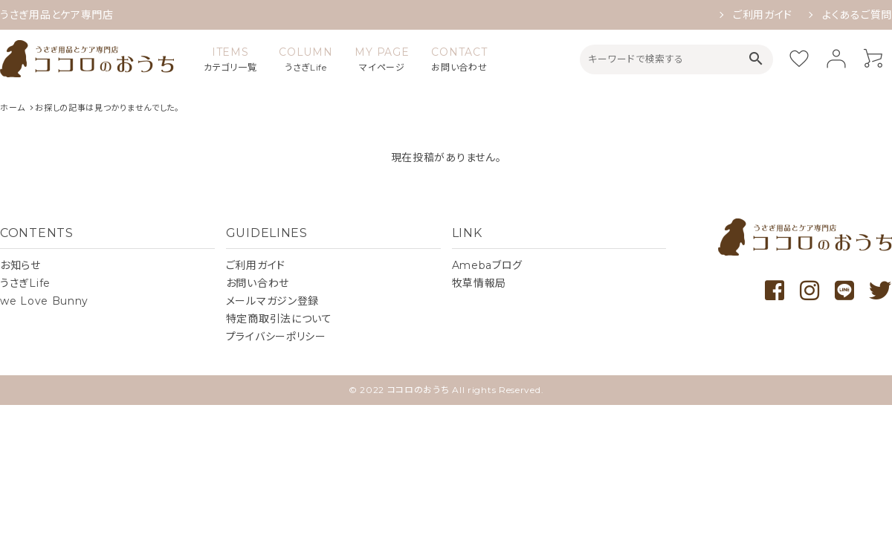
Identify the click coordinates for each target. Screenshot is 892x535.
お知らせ (20, 265)
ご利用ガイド (762, 15)
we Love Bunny (44, 301)
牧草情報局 (479, 283)
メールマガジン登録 (272, 301)
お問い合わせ (257, 283)
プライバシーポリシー (276, 336)
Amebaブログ (487, 265)
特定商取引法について (279, 318)
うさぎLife (25, 283)
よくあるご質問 (857, 15)
